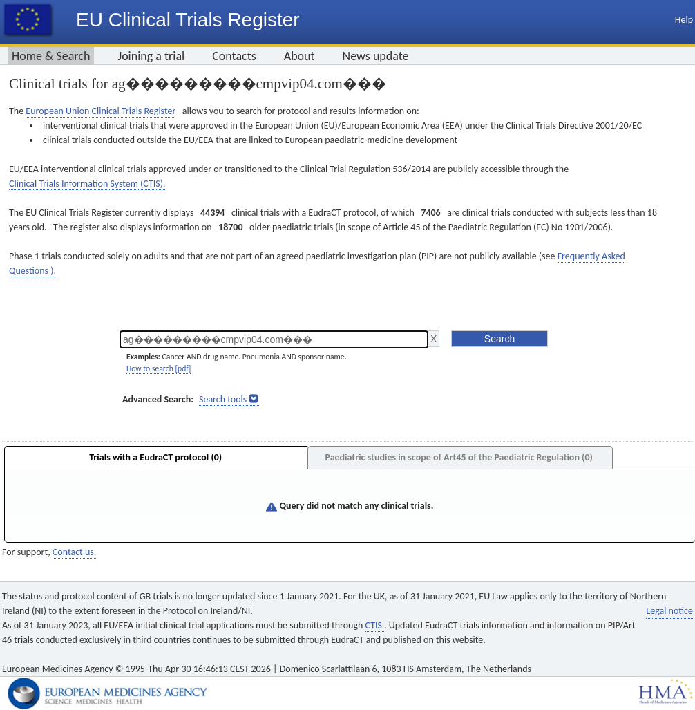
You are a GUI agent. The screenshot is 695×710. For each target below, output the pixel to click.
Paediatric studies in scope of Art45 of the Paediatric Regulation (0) (458, 457)
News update (376, 56)
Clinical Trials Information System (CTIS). (87, 183)
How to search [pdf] (158, 368)
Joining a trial (150, 56)
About (299, 56)
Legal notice (669, 611)
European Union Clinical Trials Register (100, 111)
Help (684, 20)
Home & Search (51, 56)
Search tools (223, 399)
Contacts (234, 56)
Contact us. (74, 552)
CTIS (374, 625)
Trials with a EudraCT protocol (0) (155, 457)
